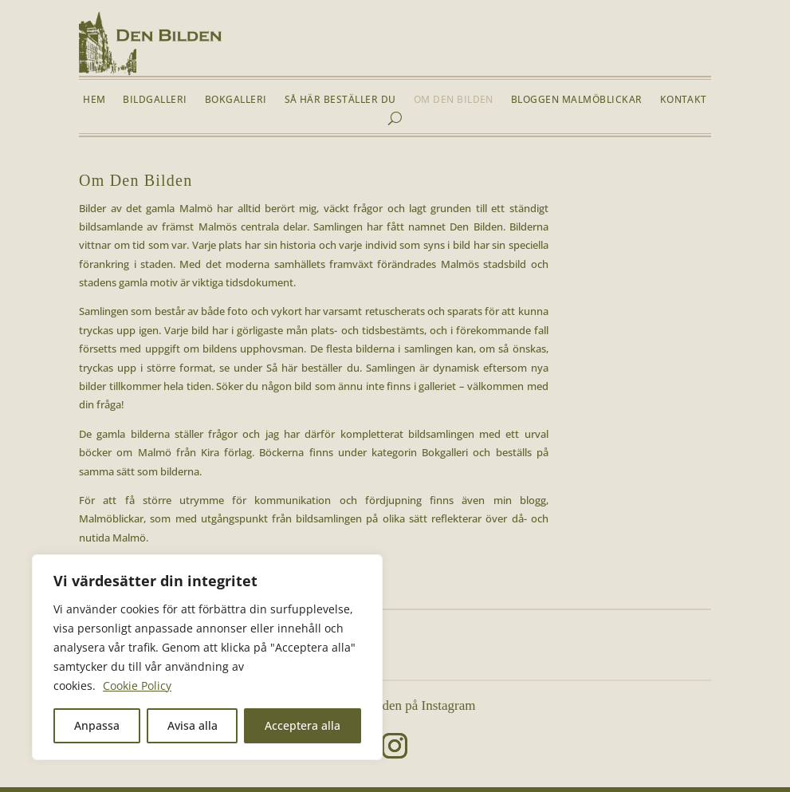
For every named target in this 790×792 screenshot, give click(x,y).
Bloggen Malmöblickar (577, 100)
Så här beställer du (340, 100)
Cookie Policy (137, 685)
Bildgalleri (155, 100)
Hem (94, 100)
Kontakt (683, 100)
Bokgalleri (236, 100)
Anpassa (97, 725)
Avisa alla (192, 725)
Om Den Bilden (453, 100)
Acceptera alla (302, 725)
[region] (207, 657)
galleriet (437, 386)
